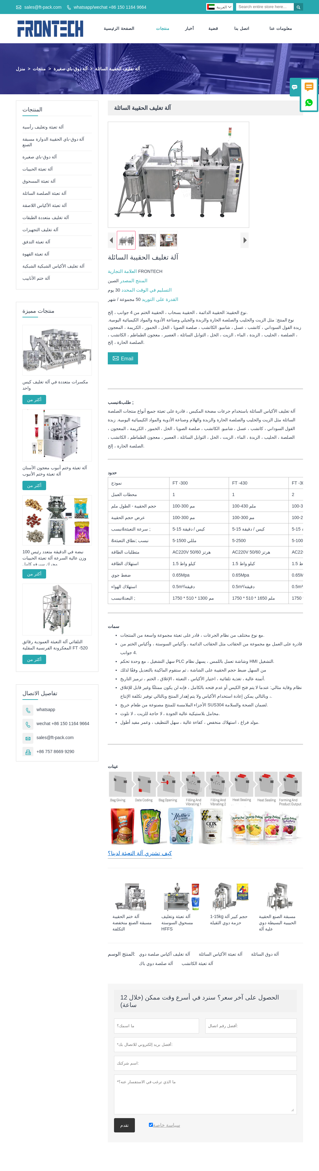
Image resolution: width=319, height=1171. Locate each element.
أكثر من (34, 400)
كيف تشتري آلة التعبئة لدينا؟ (140, 854)
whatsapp (45, 710)
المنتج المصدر (133, 281)
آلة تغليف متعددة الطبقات (45, 218)
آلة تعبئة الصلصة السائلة (44, 193)
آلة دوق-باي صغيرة (71, 69)
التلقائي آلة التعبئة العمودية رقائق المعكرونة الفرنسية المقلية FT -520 (55, 645)
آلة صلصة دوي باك (156, 964)
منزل (20, 69)
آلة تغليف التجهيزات (40, 230)
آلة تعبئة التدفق (36, 242)
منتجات (162, 28)
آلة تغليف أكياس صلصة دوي (164, 954)
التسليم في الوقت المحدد (146, 290)
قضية (213, 28)
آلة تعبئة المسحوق (38, 181)
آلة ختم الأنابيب (36, 278)
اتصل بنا (242, 28)
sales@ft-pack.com (42, 7)
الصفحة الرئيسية (119, 28)
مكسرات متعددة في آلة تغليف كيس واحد (55, 385)
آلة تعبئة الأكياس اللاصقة (44, 206)
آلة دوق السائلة (265, 954)
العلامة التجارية (123, 271)
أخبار (189, 28)
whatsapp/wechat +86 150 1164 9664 (110, 7)
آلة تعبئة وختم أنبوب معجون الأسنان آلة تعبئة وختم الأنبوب (54, 471)
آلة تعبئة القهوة (35, 254)
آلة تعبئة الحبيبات (37, 169)
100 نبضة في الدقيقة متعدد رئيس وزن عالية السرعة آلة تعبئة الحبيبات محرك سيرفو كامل (54, 558)
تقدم (124, 1125)
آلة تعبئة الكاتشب (197, 964)
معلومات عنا (280, 28)
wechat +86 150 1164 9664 (62, 724)
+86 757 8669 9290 (55, 752)
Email (122, 358)
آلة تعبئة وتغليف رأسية (43, 127)
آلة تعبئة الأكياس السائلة (220, 954)
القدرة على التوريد (159, 299)
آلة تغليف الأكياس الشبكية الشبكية (53, 266)
